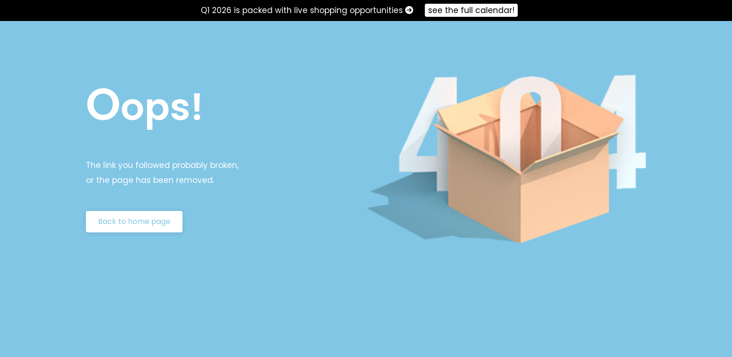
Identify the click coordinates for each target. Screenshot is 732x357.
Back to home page (134, 221)
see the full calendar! (471, 10)
